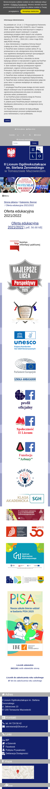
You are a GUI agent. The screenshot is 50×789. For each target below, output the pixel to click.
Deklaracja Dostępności (15, 753)
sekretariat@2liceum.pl (14, 726)
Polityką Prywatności (19, 5)
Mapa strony (30, 129)
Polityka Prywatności (13, 750)
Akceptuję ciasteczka (30, 11)
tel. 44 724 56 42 (12, 723)
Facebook (8, 746)
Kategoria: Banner (28, 202)
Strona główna (20, 129)
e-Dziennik (9, 743)
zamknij (7, 120)
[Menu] (25, 196)
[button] (47, 185)
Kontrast (37, 135)
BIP (5, 740)
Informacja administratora (25, 139)
